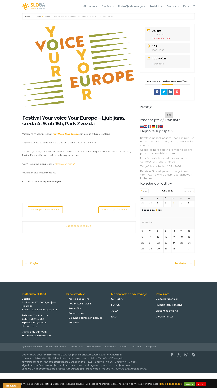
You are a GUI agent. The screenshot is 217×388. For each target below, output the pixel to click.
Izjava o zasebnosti (32, 346)
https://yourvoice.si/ (65, 164)
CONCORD (117, 299)
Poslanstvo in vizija (79, 303)
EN (184, 6)
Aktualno (89, 6)
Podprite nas (76, 313)
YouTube (136, 346)
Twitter (123, 346)
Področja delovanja (130, 6)
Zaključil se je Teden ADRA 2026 (160, 166)
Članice (106, 6)
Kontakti (73, 322)
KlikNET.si (116, 354)
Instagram (150, 346)
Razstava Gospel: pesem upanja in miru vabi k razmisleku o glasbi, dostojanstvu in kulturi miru (166, 175)
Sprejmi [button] (189, 384)
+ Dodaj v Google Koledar (46, 209)
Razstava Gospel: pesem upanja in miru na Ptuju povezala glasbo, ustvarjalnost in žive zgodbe (167, 141)
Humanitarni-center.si (169, 304)
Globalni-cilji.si (164, 316)
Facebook (110, 346)
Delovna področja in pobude (85, 317)
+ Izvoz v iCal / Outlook (113, 209)
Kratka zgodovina (79, 299)
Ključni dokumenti (56, 346)
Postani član (75, 308)
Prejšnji (32, 263)
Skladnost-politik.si (167, 310)
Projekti (154, 6)
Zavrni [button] (201, 384)
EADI (114, 316)
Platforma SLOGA (55, 354)
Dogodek (47, 16)
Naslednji (183, 263)
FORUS (115, 304)
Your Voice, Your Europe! (65, 134)
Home (28, 16)
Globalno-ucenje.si (167, 299)
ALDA (114, 310)
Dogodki (37, 16)
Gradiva (171, 6)
